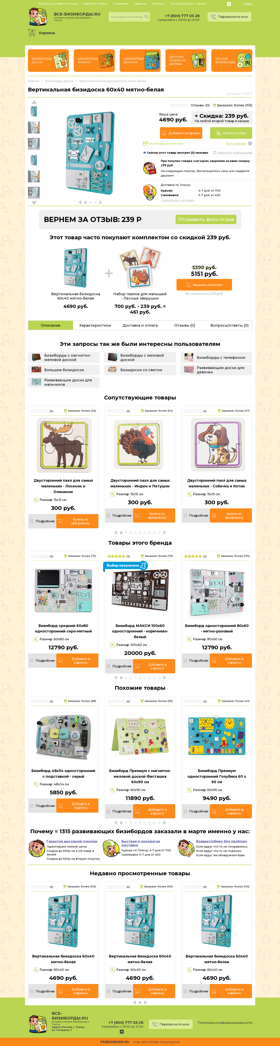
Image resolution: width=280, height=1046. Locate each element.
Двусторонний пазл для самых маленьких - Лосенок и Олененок (63, 486)
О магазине (120, 3)
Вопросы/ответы (229, 325)
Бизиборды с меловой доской (142, 357)
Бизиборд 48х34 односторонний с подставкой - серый (63, 774)
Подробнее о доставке (177, 200)
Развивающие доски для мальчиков (68, 382)
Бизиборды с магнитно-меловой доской (67, 357)
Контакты (158, 3)
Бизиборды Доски (42, 60)
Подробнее (45, 521)
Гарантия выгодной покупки (72, 841)
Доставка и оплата (140, 325)
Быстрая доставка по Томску (58, 3)
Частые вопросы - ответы (188, 3)
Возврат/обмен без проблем (221, 841)
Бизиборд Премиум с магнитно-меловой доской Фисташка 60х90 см (140, 776)
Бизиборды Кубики (88, 60)
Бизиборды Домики (134, 60)
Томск (247, 3)
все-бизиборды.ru (77, 17)
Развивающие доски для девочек (220, 370)
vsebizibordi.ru (114, 1042)
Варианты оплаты (95, 3)
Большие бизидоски (64, 370)
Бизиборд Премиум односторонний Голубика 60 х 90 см (217, 776)
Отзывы (184, 325)
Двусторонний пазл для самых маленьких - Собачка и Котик (217, 483)
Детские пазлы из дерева (177, 60)
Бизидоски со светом (141, 370)
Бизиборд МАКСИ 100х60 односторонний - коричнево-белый (140, 631)
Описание (50, 325)
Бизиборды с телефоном (221, 357)
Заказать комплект (208, 285)
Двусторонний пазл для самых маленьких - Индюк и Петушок (140, 483)
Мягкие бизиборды (225, 60)
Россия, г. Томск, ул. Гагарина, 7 (68, 1028)
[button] (34, 203)
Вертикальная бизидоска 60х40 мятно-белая (63, 959)
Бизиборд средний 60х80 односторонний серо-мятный (63, 629)
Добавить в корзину (184, 133)
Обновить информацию (234, 152)
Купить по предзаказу (80, 521)
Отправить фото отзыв (206, 219)
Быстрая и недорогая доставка (140, 843)
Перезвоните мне (233, 17)
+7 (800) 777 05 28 (182, 16)
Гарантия (140, 3)
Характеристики (95, 325)
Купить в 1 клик (234, 133)
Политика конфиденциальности (225, 1023)
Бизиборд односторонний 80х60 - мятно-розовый (217, 629)
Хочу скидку (236, 143)
